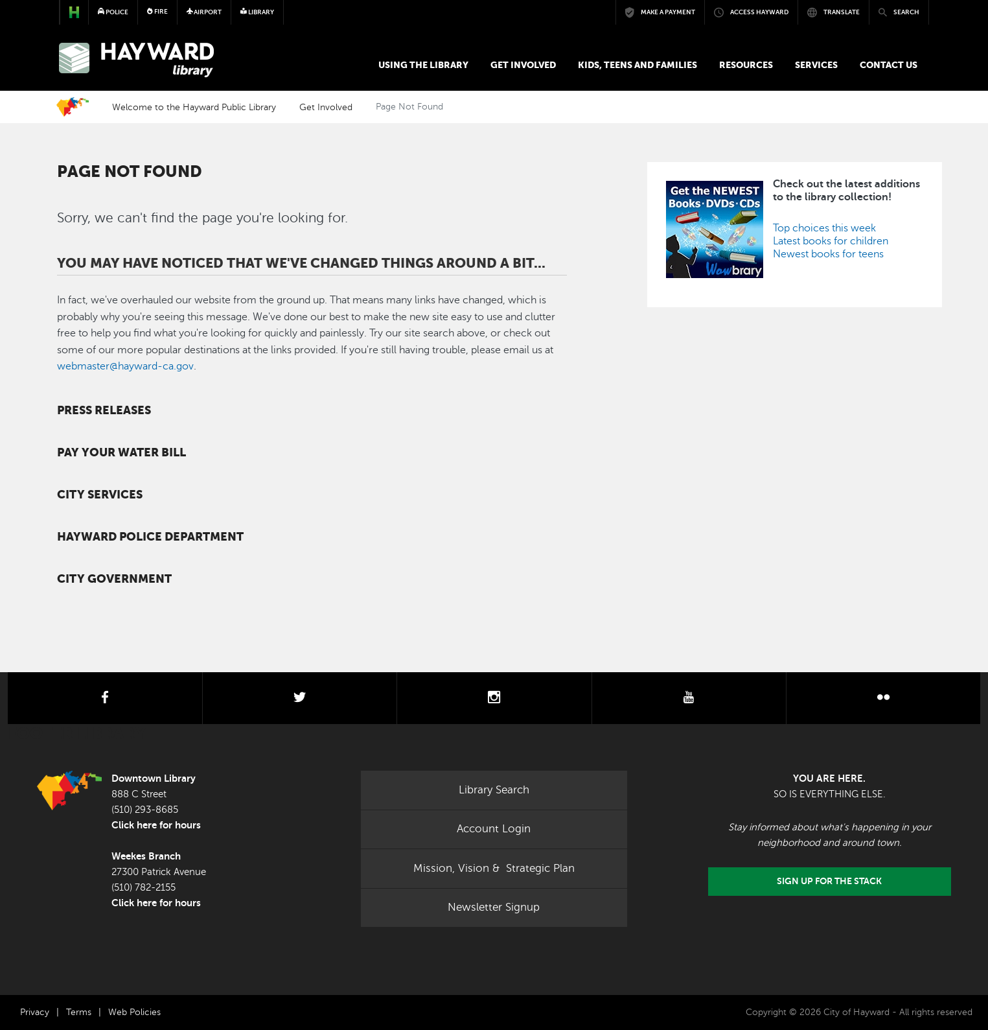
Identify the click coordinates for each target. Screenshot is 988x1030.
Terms (78, 1012)
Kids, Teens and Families (637, 65)
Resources (746, 65)
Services (816, 65)
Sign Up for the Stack (829, 881)
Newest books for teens (828, 254)
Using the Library (423, 65)
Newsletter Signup (494, 907)
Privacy (34, 1012)
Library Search (494, 790)
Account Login (494, 829)
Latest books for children (830, 241)
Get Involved (523, 65)
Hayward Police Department (150, 536)
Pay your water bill (121, 452)
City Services (100, 494)
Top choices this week (824, 228)
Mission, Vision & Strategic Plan (494, 868)
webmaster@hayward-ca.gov (125, 366)
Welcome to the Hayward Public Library (194, 107)
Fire (157, 11)
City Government (114, 578)
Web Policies (134, 1012)
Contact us (888, 65)
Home (72, 107)
